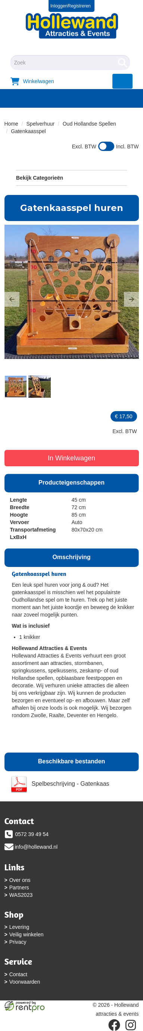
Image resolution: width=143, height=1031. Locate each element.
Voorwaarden (24, 982)
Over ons (20, 880)
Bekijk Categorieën (71, 177)
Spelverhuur (41, 124)
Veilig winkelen (26, 934)
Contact (18, 974)
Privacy (18, 942)
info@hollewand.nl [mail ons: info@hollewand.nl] (36, 847)
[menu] (122, 81)
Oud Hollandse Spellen (89, 124)
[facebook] (114, 1025)
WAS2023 (21, 895)
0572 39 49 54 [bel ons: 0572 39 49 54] (32, 834)
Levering (19, 927)
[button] (11, 299)
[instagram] (130, 1025)
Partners (19, 887)
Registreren (79, 6)
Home (11, 124)
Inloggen (59, 6)
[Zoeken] (122, 62)
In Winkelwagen (71, 458)
